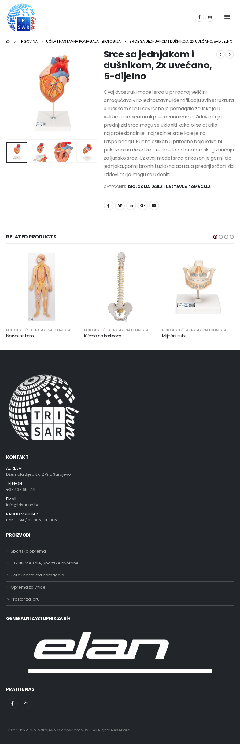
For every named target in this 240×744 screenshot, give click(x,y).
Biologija (139, 186)
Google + (143, 205)
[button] (215, 237)
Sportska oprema (28, 551)
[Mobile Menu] (227, 17)
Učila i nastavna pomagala (181, 186)
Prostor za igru (25, 600)
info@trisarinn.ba (23, 505)
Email (154, 205)
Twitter (120, 205)
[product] (42, 287)
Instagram (25, 703)
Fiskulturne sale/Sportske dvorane (45, 563)
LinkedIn (131, 205)
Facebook (108, 205)
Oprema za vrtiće (28, 587)
